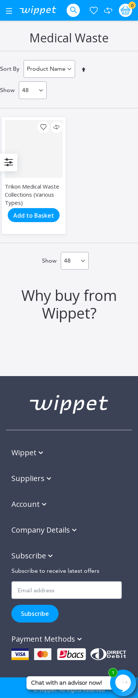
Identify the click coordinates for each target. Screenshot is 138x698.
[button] (43, 127)
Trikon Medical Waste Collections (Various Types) (32, 194)
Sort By (10, 68)
